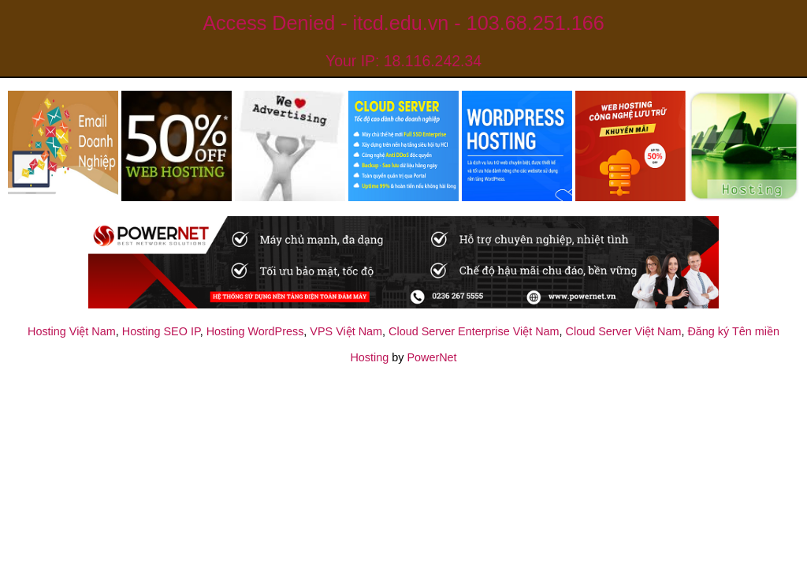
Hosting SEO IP (161, 331)
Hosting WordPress (255, 331)
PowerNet (431, 357)
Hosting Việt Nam (72, 331)
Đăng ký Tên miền (733, 331)
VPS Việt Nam (346, 331)
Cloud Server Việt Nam (624, 331)
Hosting (369, 357)
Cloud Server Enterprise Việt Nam (474, 331)
